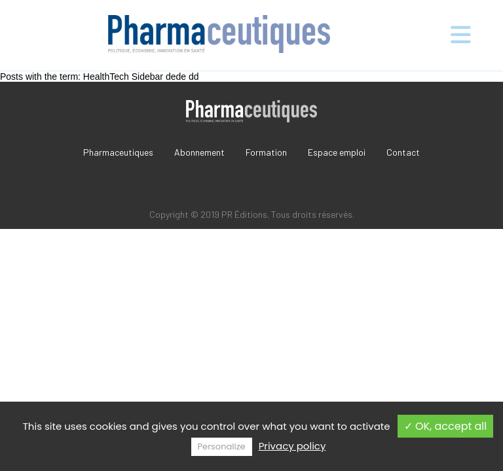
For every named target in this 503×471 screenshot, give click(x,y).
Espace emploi (336, 152)
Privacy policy (292, 446)
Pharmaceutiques (118, 152)
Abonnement (199, 152)
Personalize (222, 446)
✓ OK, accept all (445, 426)
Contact (403, 152)
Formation (266, 152)
